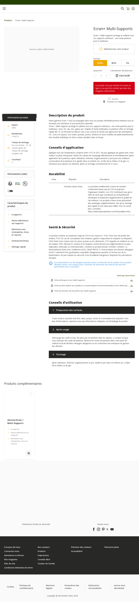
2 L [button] (127, 62)
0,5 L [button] (114, 62)
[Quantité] (101, 76)
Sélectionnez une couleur (114, 49)
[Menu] (4, 8)
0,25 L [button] (100, 62)
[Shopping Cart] (127, 8)
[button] (133, 8)
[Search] (122, 8)
